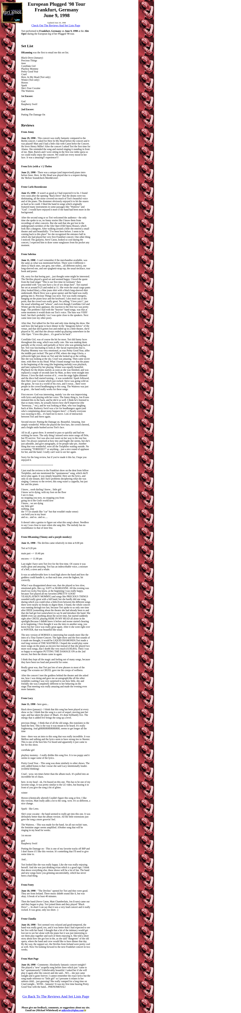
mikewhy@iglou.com (73, 1010)
